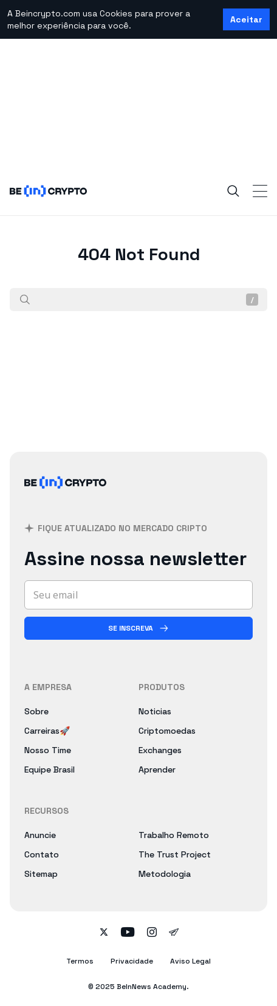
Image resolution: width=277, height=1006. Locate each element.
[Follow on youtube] (128, 933)
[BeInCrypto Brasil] (65, 497)
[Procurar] (25, 299)
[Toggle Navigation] (260, 191)
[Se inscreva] (138, 628)
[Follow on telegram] (174, 933)
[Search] (233, 191)
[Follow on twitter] (104, 933)
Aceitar (246, 19)
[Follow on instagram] (152, 933)
